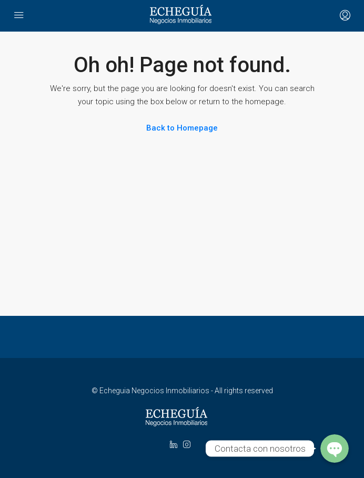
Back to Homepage (182, 128)
